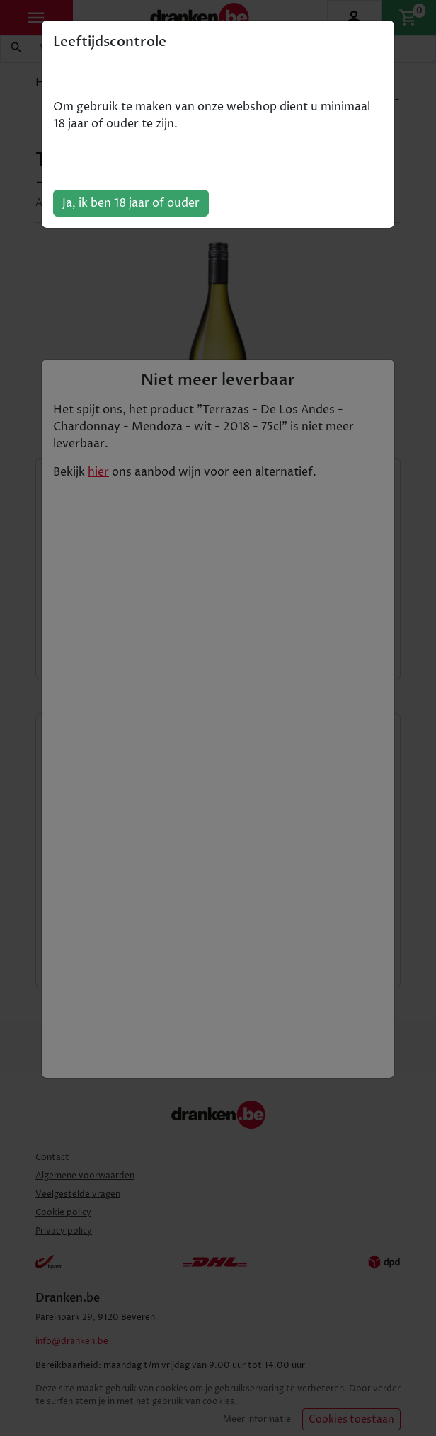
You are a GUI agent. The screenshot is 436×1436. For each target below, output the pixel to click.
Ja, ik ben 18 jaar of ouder (131, 203)
